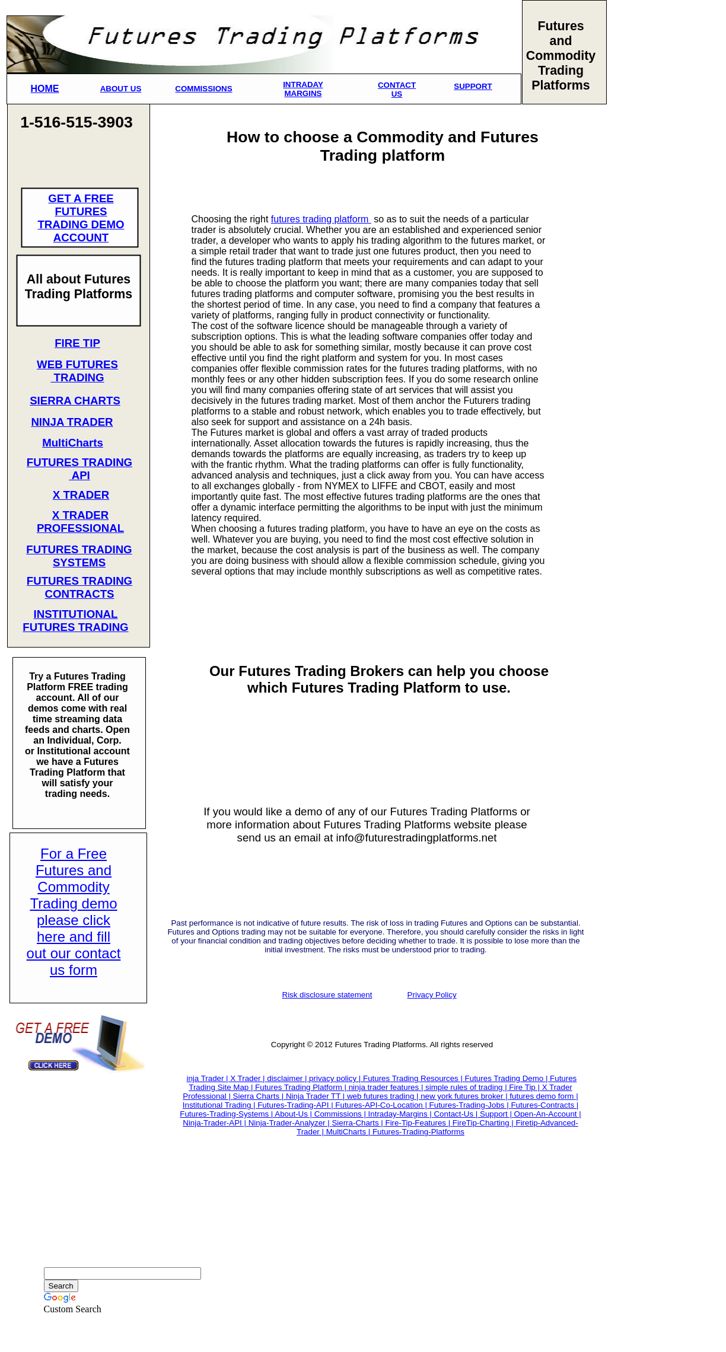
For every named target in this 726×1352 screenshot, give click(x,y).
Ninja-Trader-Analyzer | (290, 1122)
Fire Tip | (525, 1087)
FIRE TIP (77, 343)
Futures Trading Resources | (414, 1078)
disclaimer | (288, 1078)
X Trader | (248, 1078)
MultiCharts (72, 442)
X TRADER (81, 495)
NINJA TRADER (72, 422)
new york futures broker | (465, 1096)
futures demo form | (544, 1096)
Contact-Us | (457, 1113)
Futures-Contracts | (544, 1105)
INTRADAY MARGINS (303, 89)
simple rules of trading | (467, 1087)
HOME (45, 89)
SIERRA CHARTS (75, 400)
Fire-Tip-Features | (419, 1122)
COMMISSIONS (203, 88)
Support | (497, 1113)
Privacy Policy (432, 994)
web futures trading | (384, 1096)
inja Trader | (208, 1078)
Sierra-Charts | (358, 1122)
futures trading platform (321, 219)
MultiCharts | (349, 1131)
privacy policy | (336, 1078)
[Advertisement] (649, 306)
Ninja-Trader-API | (215, 1122)
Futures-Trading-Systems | (227, 1113)
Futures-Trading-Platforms (418, 1131)
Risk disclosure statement (327, 994)
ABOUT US (121, 88)
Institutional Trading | (220, 1105)
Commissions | (341, 1113)
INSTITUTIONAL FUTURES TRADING (75, 620)
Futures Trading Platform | (302, 1087)
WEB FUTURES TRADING (77, 371)
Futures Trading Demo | (507, 1078)
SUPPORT (473, 86)
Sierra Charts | (259, 1096)
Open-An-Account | (547, 1113)
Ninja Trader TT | (316, 1096)
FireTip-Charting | (484, 1122)
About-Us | (294, 1113)
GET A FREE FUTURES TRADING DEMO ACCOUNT (80, 218)
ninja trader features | (387, 1087)
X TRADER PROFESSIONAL (80, 521)
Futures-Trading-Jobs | (470, 1105)
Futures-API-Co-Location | (382, 1105)
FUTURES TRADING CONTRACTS (79, 587)
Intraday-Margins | (401, 1113)
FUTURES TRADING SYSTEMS (79, 556)
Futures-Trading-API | (296, 1105)
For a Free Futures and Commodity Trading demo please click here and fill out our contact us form (74, 912)
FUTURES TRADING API (79, 469)
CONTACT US (397, 89)
